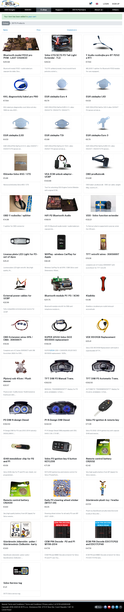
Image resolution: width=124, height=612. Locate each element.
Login (106, 4)
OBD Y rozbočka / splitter (17, 215)
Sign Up (116, 4)
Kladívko (90, 295)
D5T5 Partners (79, 10)
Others (115, 10)
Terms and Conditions (33, 604)
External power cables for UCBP (17, 297)
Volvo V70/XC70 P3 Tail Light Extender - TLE (61, 56)
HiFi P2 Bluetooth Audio (58, 215)
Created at (71, 30)
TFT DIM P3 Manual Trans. (59, 378)
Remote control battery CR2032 (98, 460)
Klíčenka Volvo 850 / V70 (17, 174)
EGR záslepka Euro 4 (56, 96)
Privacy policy (48, 604)
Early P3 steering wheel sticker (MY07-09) (61, 501)
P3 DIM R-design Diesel (16, 420)
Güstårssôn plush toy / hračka (102, 500)
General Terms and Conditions (13, 604)
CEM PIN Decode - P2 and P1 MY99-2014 (60, 542)
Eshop (5, 23)
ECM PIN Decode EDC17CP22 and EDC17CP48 (102, 542)
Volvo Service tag (12, 583)
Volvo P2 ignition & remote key (102, 420)
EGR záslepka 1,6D (96, 96)
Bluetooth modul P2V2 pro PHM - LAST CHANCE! (17, 56)
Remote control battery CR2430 (16, 501)
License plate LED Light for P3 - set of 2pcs (20, 255)
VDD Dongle (9, 10)
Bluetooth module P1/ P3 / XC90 (62, 295)
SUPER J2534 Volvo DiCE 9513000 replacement (58, 338)
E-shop (44, 10)
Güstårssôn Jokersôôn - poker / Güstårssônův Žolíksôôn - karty (20, 542)
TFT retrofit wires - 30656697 (102, 254)
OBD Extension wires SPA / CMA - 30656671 (18, 338)
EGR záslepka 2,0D (13, 135)
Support (59, 10)
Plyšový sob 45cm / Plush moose (17, 379)
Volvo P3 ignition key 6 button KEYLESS (61, 460)
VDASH (28, 10)
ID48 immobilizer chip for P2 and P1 (18, 460)
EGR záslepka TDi (54, 135)
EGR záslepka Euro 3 (97, 135)
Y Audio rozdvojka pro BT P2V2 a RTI (103, 56)
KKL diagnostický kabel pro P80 (20, 96)
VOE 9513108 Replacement (100, 337)
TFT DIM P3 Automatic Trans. (102, 378)
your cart (32, 16)
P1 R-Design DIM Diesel (57, 420)
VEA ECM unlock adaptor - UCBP (59, 175)
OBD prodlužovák (95, 174)
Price (38, 30)
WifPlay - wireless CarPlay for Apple (60, 255)
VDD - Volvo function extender (102, 215)
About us (99, 10)
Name (5, 30)
